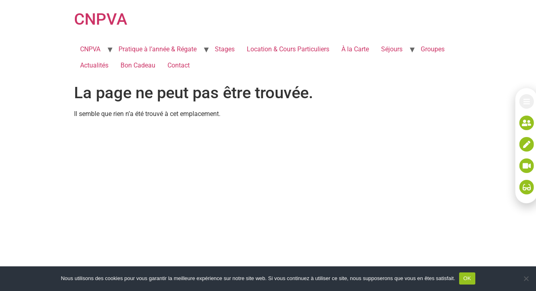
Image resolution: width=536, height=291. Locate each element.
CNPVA (100, 19)
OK (467, 278)
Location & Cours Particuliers (288, 49)
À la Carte (355, 49)
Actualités (94, 65)
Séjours (392, 49)
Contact (178, 65)
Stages (225, 49)
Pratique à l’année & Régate (158, 49)
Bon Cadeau (138, 65)
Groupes (433, 49)
